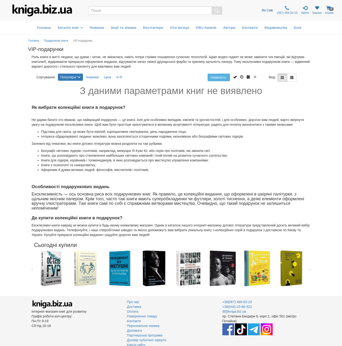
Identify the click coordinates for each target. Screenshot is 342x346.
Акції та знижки (123, 27)
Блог (297, 27)
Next (310, 268)
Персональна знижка (143, 326)
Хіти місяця (179, 27)
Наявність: (219, 77)
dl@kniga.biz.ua (234, 311)
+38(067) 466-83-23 (237, 302)
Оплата (132, 311)
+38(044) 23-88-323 (237, 307)
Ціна (107, 77)
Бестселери (153, 27)
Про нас (133, 302)
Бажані (317, 10)
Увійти (305, 10)
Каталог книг (70, 27)
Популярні (70, 77)
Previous (32, 268)
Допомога (134, 330)
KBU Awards (206, 27)
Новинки (97, 27)
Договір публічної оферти (146, 340)
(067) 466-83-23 (286, 10)
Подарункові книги (56, 40)
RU (264, 10)
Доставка (134, 307)
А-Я (119, 77)
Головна (44, 27)
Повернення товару (142, 316)
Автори (229, 27)
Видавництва (276, 27)
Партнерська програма (145, 335)
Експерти (250, 27)
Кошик (329, 10)
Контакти (134, 321)
